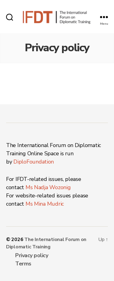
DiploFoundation (33, 161)
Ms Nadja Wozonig (48, 187)
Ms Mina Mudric (45, 203)
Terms (23, 263)
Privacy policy (31, 255)
